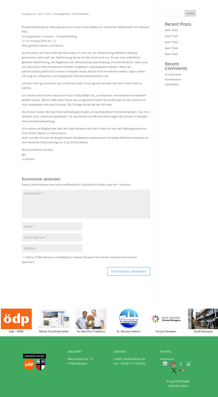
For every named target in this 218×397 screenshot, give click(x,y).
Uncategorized (62, 13)
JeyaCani (31, 13)
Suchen (190, 13)
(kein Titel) (171, 30)
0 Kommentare (80, 13)
